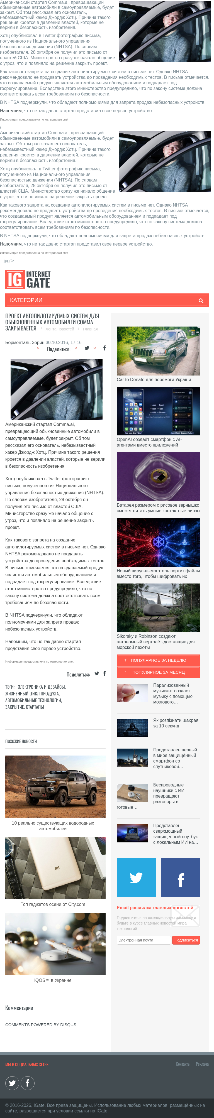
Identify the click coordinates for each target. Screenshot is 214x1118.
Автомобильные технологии (33, 700)
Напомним (11, 110)
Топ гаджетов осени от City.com (53, 904)
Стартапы (35, 706)
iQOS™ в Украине (52, 980)
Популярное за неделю (158, 660)
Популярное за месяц (158, 672)
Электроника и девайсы (41, 686)
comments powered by (40, 1024)
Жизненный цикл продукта (32, 693)
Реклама (202, 1064)
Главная (90, 329)
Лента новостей (60, 329)
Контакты (183, 1064)
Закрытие (14, 706)
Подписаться (186, 940)
